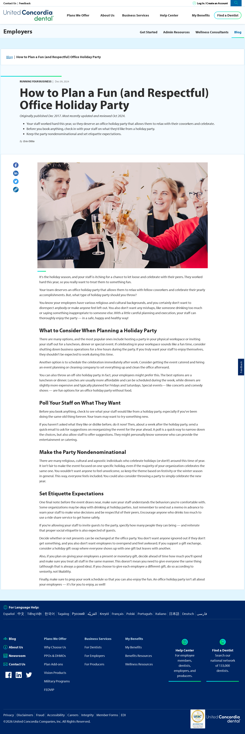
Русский (78, 614)
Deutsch (188, 614)
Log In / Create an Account (212, 3)
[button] (236, 3)
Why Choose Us (55, 647)
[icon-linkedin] (19, 677)
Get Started (148, 32)
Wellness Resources (139, 664)
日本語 (174, 614)
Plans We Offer (78, 15)
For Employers (95, 655)
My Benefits (201, 15)
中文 (21, 614)
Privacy (8, 715)
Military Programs (57, 681)
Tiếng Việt (34, 614)
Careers (73, 715)
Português (145, 614)
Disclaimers (25, 715)
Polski (130, 614)
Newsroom (14, 655)
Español (9, 614)
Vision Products (55, 672)
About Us (107, 15)
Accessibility (56, 715)
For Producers (94, 664)
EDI (123, 715)
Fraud (40, 715)
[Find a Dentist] (228, 15)
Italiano (160, 614)
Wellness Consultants (211, 32)
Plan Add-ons (53, 664)
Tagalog (63, 614)
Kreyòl (104, 614)
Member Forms (107, 715)
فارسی (202, 614)
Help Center (169, 15)
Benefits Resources (138, 655)
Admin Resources (176, 32)
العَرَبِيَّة (92, 614)
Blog (237, 32)
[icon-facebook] (8, 677)
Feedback (25, 3)
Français (118, 614)
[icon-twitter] (29, 677)
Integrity (87, 715)
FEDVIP (49, 689)
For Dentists (93, 647)
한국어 (50, 614)
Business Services (135, 15)
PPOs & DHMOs (55, 655)
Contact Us (10, 3)
